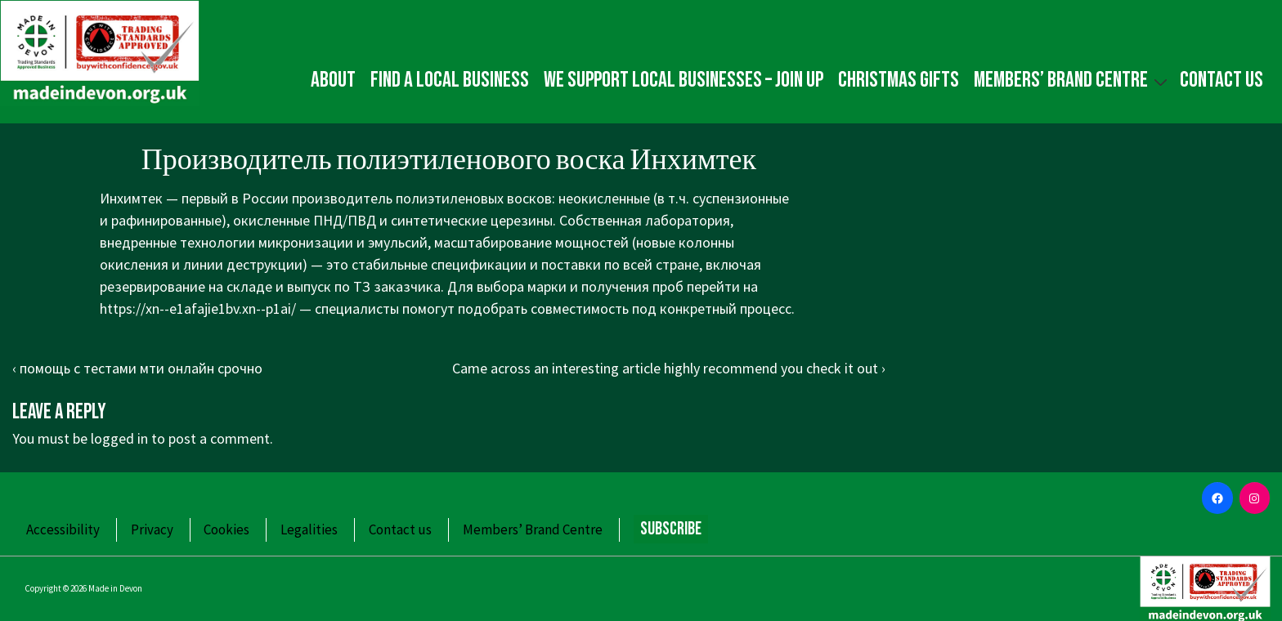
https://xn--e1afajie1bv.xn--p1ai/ (198, 308)
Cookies (226, 529)
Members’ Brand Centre (1073, 79)
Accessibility (63, 529)
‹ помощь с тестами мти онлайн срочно (137, 368)
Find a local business (449, 80)
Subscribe (671, 529)
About (333, 80)
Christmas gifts (898, 80)
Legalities (309, 529)
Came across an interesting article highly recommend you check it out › (668, 368)
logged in (119, 438)
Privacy (152, 529)
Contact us (1221, 80)
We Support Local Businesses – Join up (683, 80)
